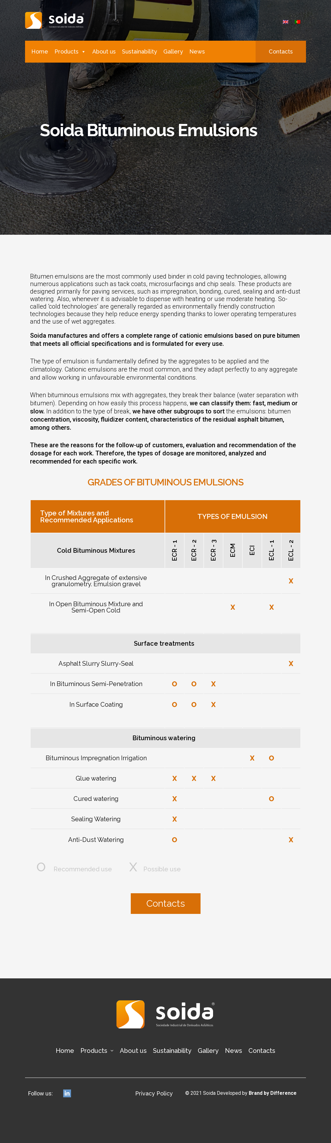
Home (39, 51)
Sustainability (139, 51)
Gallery (173, 51)
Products (70, 51)
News (197, 51)
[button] (281, 52)
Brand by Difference (273, 1092)
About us (104, 51)
